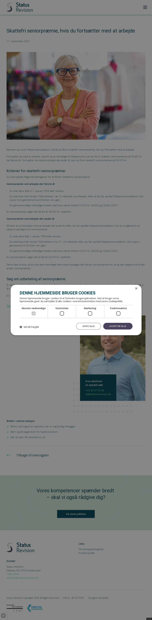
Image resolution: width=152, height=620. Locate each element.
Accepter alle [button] (117, 326)
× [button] (136, 288)
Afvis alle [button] (87, 326)
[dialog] (76, 310)
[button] (29, 326)
